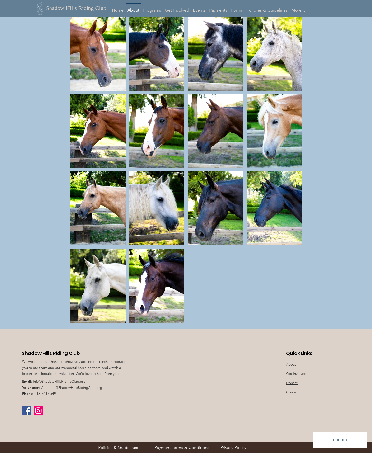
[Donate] (340, 440)
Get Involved (296, 373)
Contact (292, 392)
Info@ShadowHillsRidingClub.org (59, 381)
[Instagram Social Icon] (38, 410)
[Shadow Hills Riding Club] (79, 8)
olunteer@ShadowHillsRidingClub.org (72, 387)
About (291, 364)
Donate (292, 383)
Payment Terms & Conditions (181, 447)
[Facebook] (26, 410)
